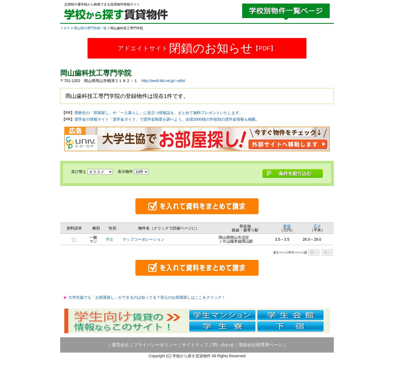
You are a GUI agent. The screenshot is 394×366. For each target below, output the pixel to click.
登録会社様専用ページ (260, 344)
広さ (317, 226)
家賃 (287, 226)
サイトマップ (195, 344)
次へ (327, 252)
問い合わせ (223, 344)
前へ (313, 252)
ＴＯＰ (65, 28)
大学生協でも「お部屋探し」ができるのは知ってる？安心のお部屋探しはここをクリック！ (146, 297)
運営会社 (120, 344)
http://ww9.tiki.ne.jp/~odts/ (163, 81)
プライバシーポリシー (155, 344)
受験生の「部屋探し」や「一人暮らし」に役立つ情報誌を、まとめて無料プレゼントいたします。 (158, 113)
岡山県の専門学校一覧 (90, 28)
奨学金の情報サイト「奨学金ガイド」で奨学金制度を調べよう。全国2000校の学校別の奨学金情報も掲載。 (166, 119)
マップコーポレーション (143, 239)
